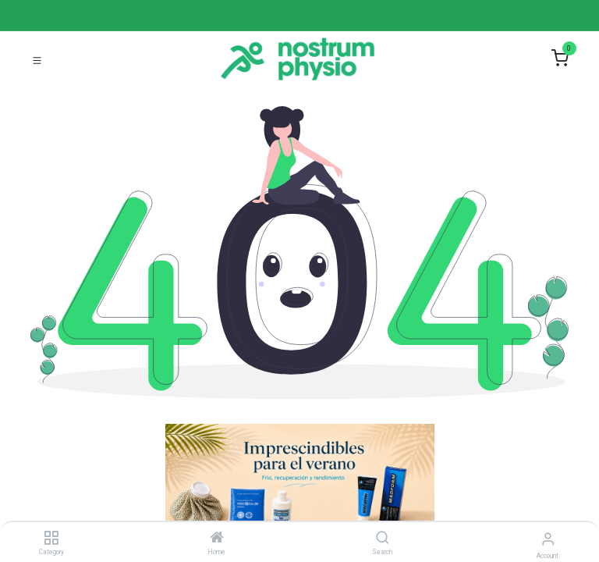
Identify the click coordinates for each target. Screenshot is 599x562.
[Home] (217, 538)
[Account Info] (548, 539)
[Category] (51, 538)
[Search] (382, 538)
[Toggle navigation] (37, 59)
